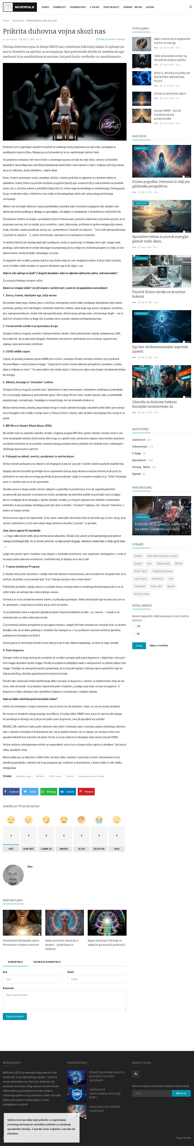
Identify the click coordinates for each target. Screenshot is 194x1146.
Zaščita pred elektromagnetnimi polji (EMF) (104, 1093)
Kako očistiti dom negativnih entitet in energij (172, 41)
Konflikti (138, 556)
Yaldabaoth (139, 586)
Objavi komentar (14, 1016)
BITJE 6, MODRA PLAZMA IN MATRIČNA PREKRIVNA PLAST (172, 77)
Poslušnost (157, 578)
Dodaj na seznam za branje (110, 39)
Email (70, 972)
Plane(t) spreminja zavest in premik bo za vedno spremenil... (106, 1076)
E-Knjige (94, 7)
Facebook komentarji (49, 962)
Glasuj (139, 645)
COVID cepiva (56, 776)
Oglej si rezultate (158, 645)
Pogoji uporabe (183, 1137)
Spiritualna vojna (23, 776)
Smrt (171, 578)
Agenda (150, 7)
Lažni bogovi (140, 578)
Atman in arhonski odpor (170, 93)
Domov (45, 7)
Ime (5, 972)
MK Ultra (41, 776)
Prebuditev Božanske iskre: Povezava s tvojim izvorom (21, 943)
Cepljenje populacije (162, 571)
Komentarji (16, 962)
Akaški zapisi (140, 571)
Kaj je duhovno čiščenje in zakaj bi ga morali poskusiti (106, 943)
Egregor (138, 563)
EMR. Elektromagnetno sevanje (162, 556)
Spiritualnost (111, 7)
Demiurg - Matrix (132, 7)
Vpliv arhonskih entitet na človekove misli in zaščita (170, 58)
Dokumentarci (78, 7)
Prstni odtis (156, 586)
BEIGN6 (178, 563)
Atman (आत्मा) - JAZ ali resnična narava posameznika (167, 114)
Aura (149, 563)
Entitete (71, 776)
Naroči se (181, 1093)
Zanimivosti (59, 7)
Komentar (8, 988)
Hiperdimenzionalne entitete (93, 776)
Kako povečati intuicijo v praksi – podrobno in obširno (61, 945)
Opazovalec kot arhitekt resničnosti (104, 1108)
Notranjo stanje (141, 593)
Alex (29, 866)
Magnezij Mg (163, 563)
